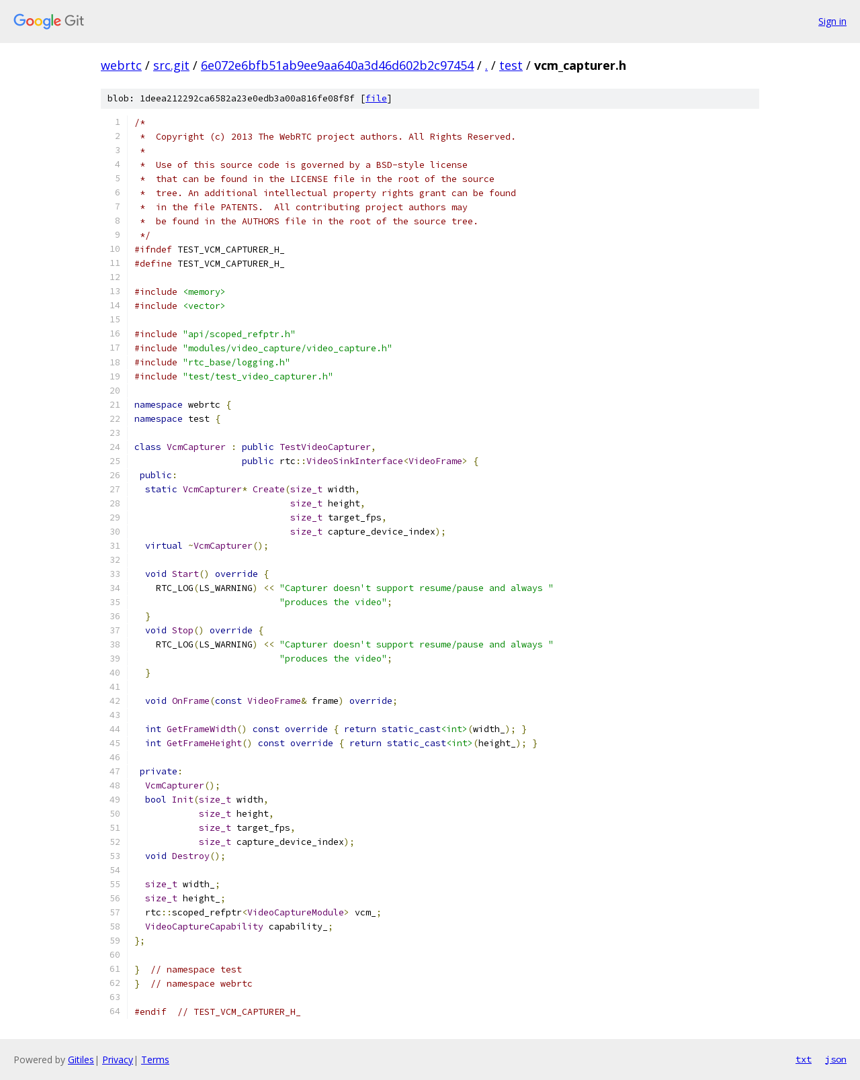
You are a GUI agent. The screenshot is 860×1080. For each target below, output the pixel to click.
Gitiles (81, 1059)
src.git (171, 65)
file (376, 98)
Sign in (832, 21)
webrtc (121, 65)
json (836, 1059)
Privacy (117, 1059)
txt (804, 1059)
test (511, 65)
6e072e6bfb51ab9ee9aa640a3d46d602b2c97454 (337, 65)
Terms (155, 1059)
